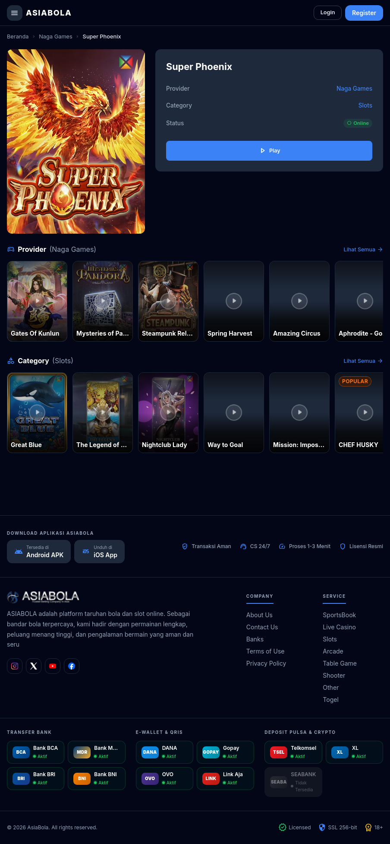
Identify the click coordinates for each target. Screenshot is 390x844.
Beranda (17, 36)
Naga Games (55, 36)
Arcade (333, 651)
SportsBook (339, 615)
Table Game (340, 663)
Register (364, 12)
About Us (259, 615)
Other (331, 687)
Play (269, 151)
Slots (365, 105)
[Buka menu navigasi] (14, 13)
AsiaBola (49, 12)
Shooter (334, 675)
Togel (330, 699)
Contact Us (262, 627)
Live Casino (339, 627)
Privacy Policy (266, 663)
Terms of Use (265, 651)
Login (326, 12)
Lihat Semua (363, 249)
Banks (255, 639)
